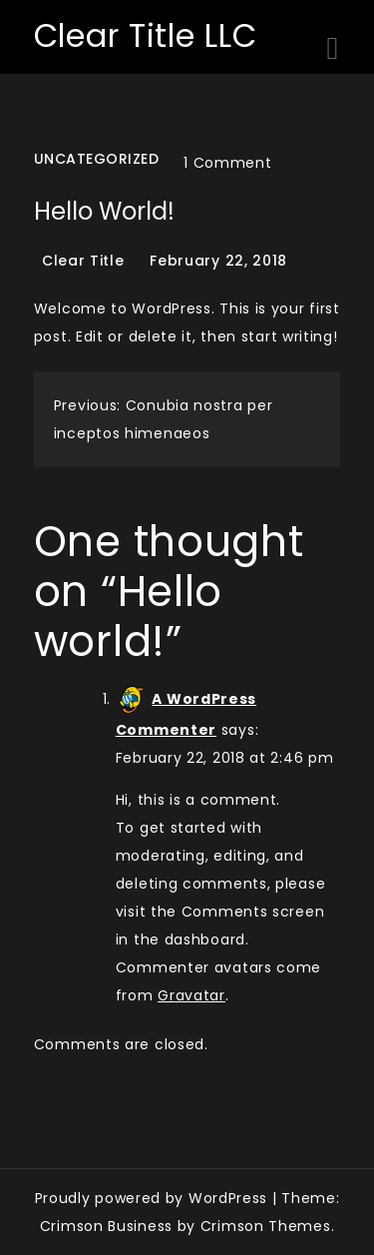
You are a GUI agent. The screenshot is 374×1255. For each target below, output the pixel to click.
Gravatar (191, 995)
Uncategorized (97, 159)
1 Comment (227, 163)
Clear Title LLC (145, 35)
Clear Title (83, 261)
